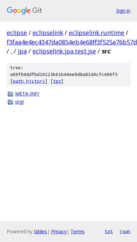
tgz (57, 81)
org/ (19, 101)
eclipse (17, 33)
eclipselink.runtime (96, 33)
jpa (22, 51)
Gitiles (40, 231)
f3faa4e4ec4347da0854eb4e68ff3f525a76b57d (72, 42)
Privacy (58, 231)
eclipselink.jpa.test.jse (64, 51)
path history (29, 81)
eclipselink (48, 33)
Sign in (123, 10)
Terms (78, 231)
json (125, 231)
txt (109, 231)
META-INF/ (27, 93)
